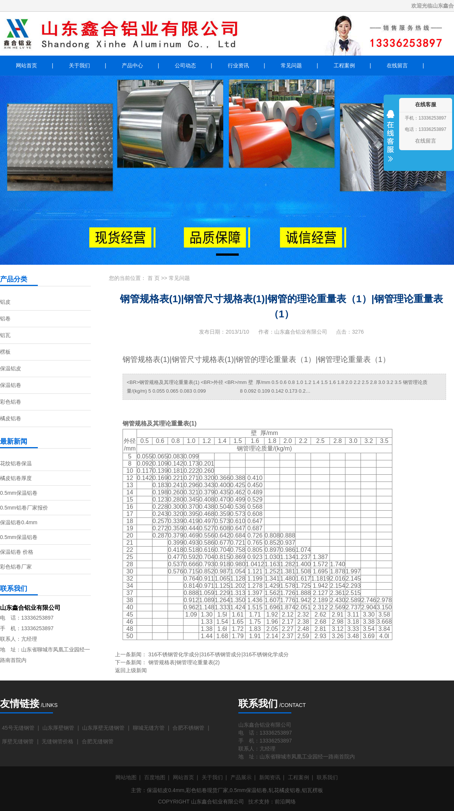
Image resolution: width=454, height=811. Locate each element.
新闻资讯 (269, 777)
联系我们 (327, 777)
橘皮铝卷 (10, 418)
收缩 (390, 140)
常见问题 (291, 65)
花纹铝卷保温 (16, 463)
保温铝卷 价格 (16, 552)
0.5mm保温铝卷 (18, 493)
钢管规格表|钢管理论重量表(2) (184, 662)
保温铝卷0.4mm (18, 522)
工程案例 (344, 65)
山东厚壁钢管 (58, 728)
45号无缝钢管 (18, 728)
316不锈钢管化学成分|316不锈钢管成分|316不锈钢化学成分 (218, 654)
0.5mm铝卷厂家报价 (24, 508)
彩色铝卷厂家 (16, 567)
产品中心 (132, 65)
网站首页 (26, 65)
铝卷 (5, 318)
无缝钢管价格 (57, 741)
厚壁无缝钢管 (18, 741)
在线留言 (397, 65)
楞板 (5, 352)
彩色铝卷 (10, 402)
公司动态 (185, 65)
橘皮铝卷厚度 (16, 478)
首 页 (154, 278)
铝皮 (5, 302)
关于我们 (79, 65)
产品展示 (241, 777)
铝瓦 (5, 335)
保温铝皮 (10, 368)
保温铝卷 (10, 385)
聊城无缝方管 (149, 728)
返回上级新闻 (131, 670)
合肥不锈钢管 (188, 728)
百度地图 (154, 777)
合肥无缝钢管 (98, 741)
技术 (253, 802)
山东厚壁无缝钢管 (103, 728)
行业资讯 (238, 65)
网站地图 (126, 777)
